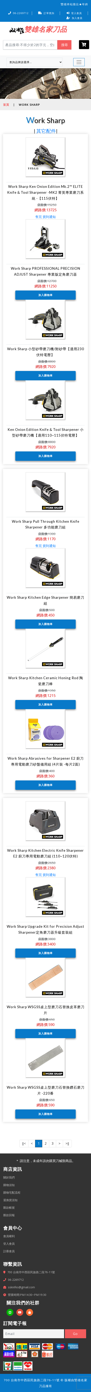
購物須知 (9, 1185)
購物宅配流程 (11, 1192)
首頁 (6, 105)
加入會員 (74, 18)
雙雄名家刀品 (45, 29)
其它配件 (45, 131)
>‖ (67, 1143)
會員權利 (9, 1236)
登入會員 (74, 13)
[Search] (30, 45)
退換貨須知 (10, 1200)
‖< (24, 1143)
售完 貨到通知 (45, 217)
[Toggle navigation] (79, 62)
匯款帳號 (9, 1207)
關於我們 (9, 1177)
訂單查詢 (46, 13)
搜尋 (64, 45)
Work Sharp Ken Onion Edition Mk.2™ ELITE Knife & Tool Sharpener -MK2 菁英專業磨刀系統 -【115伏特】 (45, 192)
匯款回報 (9, 1215)
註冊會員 (9, 1251)
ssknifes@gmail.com (21, 1287)
